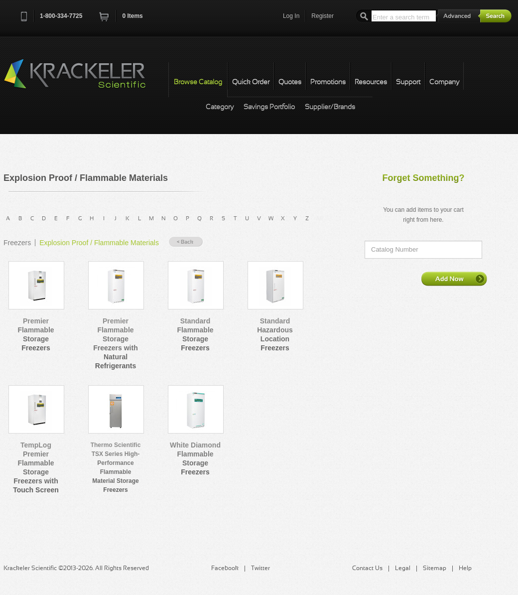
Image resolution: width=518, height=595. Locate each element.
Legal (402, 569)
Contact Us (367, 569)
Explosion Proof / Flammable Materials (99, 242)
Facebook (225, 569)
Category (220, 107)
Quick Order (250, 82)
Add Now (454, 278)
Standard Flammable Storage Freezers (195, 334)
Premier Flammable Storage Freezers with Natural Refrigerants (115, 343)
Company (444, 82)
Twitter (260, 569)
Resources (371, 82)
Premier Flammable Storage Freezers (35, 334)
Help (465, 569)
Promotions (328, 82)
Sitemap (434, 569)
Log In (291, 15)
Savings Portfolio (269, 107)
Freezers (17, 242)
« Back (186, 242)
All (319, 218)
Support (408, 82)
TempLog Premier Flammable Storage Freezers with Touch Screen (36, 467)
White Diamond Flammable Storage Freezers (195, 458)
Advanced (458, 15)
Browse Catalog (198, 82)
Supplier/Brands (330, 107)
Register (322, 15)
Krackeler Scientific (84, 79)
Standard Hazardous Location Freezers (275, 334)
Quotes (289, 82)
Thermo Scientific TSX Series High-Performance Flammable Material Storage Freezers (116, 467)
